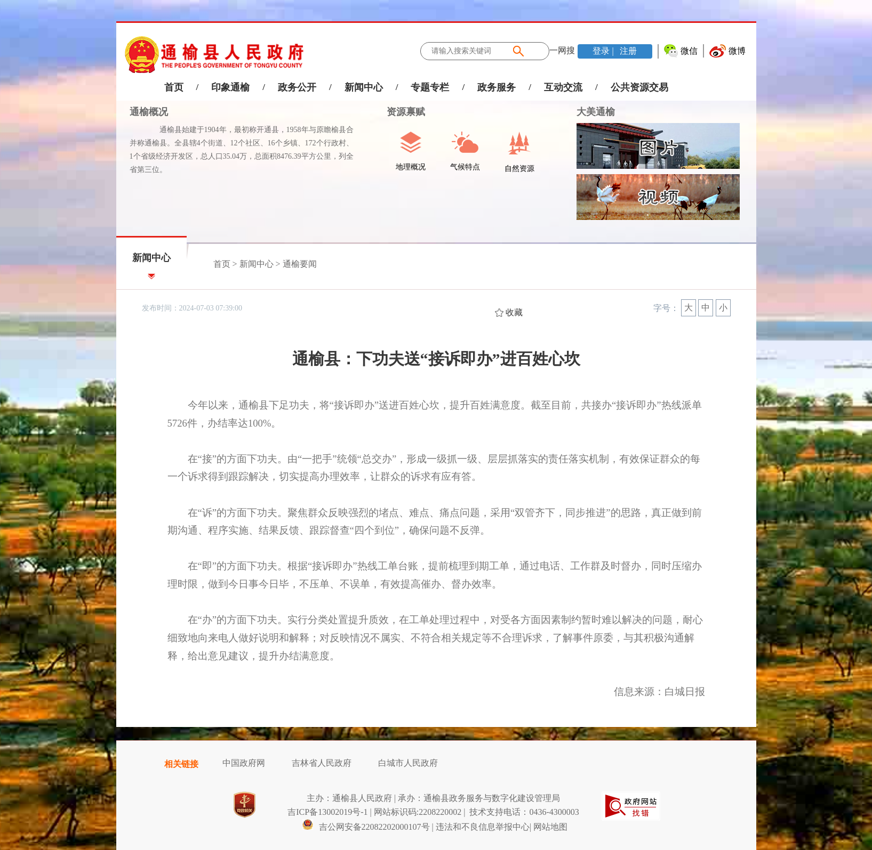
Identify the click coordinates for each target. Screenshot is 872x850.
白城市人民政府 (408, 762)
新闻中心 (364, 87)
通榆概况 (149, 112)
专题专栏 (430, 87)
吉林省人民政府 (321, 762)
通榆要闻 (300, 263)
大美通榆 (596, 112)
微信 (689, 50)
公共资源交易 (639, 87)
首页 (173, 87)
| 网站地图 (548, 826)
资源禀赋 (400, 112)
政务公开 (297, 87)
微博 (737, 50)
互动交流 (563, 87)
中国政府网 (243, 762)
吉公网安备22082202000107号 (365, 826)
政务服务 (496, 87)
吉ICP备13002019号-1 (327, 811)
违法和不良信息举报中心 (483, 826)
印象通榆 (230, 87)
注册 (627, 50)
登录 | (604, 50)
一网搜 (562, 50)
